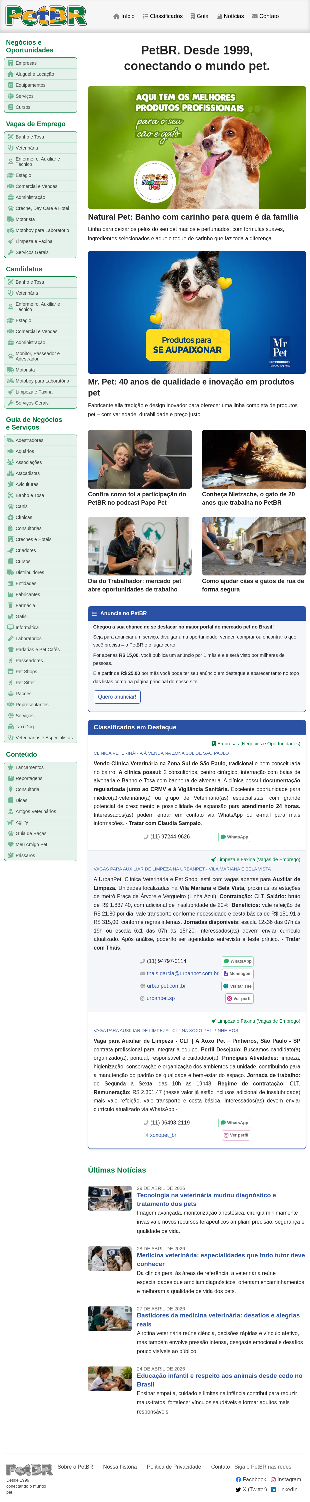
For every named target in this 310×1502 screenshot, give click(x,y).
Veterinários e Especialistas (39, 738)
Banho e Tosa (24, 137)
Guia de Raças (26, 833)
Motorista (20, 219)
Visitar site (241, 986)
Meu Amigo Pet (26, 844)
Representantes (27, 705)
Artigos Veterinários (30, 811)
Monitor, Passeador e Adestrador (32, 356)
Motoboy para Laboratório (37, 230)
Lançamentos (24, 767)
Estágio (18, 175)
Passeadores (24, 661)
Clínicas (18, 517)
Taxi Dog (19, 727)
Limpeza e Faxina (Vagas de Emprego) (258, 859)
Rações (18, 694)
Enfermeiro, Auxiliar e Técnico (32, 161)
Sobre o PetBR (75, 1467)
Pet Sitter (20, 683)
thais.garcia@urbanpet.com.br (183, 973)
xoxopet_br (163, 1135)
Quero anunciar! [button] (117, 697)
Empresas (21, 63)
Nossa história (120, 1467)
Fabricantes (22, 594)
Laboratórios (23, 639)
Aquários (19, 451)
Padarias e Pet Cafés (32, 650)
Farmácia (20, 605)
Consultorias (23, 528)
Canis (16, 506)
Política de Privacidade (174, 1467)
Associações (23, 462)
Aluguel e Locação (29, 74)
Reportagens (23, 778)
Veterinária (21, 148)
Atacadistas (22, 473)
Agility (16, 822)
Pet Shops (21, 672)
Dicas (16, 800)
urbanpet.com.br (166, 986)
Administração (25, 197)
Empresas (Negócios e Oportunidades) (258, 743)
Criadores (20, 550)
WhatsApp (237, 836)
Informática (22, 628)
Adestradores (24, 440)
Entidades (20, 583)
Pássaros (20, 855)
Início (124, 16)
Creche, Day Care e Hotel (37, 208)
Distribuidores (24, 572)
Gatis (16, 616)
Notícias (230, 16)
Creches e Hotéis (28, 539)
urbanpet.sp (161, 998)
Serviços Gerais (27, 252)
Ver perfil (242, 998)
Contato (265, 16)
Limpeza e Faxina (29, 241)
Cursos (17, 107)
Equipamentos (25, 85)
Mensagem (241, 973)
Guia (199, 16)
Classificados (163, 16)
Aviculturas (21, 484)
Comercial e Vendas (31, 186)
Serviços (19, 96)
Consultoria (22, 789)
